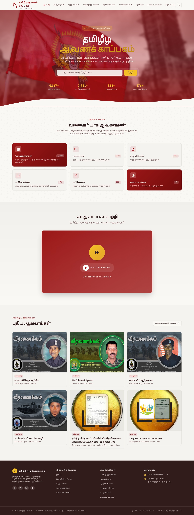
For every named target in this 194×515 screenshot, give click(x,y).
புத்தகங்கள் (73, 5)
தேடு (130, 72)
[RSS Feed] (32, 488)
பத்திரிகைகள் (106, 484)
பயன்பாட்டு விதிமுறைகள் (170, 511)
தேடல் (168, 5)
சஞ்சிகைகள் (109, 5)
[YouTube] (26, 488)
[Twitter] (20, 488)
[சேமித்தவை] (179, 5)
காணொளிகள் (63, 488)
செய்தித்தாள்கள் (91, 5)
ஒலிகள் (140, 5)
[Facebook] (14, 488)
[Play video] (97, 262)
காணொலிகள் (125, 5)
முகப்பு (46, 5)
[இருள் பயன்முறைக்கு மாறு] (173, 5)
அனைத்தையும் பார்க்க (167, 323)
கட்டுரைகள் (59, 5)
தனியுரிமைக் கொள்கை (143, 511)
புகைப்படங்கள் (155, 5)
